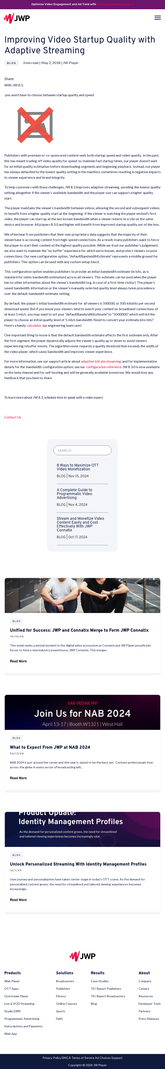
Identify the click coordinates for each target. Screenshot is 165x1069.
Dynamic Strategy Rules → (115, 4)
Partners (144, 1011)
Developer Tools (150, 1003)
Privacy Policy (52, 1058)
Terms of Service (83, 1058)
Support (116, 1058)
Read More (18, 662)
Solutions (64, 973)
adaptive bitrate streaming (101, 361)
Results (98, 973)
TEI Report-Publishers (106, 988)
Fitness (61, 996)
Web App (10, 1033)
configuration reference (103, 367)
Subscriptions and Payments (23, 1026)
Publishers (63, 988)
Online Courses (66, 1003)
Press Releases (149, 1018)
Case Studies (100, 981)
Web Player (12, 981)
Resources (146, 996)
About (144, 973)
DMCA (66, 1058)
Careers (144, 988)
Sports (60, 1011)
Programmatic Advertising (21, 1018)
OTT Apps (11, 988)
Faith (59, 1018)
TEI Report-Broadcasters (108, 996)
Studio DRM (12, 1011)
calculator (34, 325)
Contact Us (12, 417)
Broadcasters (65, 981)
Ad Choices (103, 1058)
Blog (94, 1003)
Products (12, 973)
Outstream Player (16, 996)
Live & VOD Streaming (19, 1003)
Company (145, 981)
